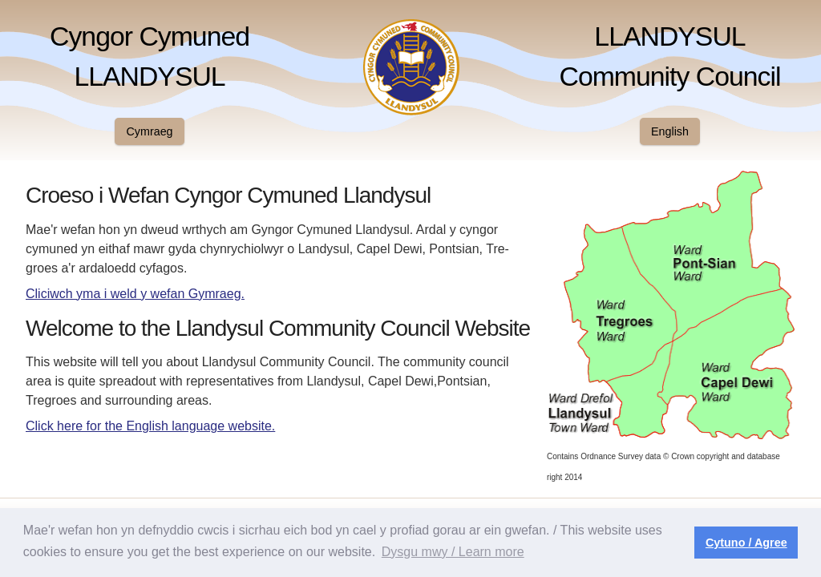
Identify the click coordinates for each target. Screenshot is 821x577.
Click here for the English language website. (150, 426)
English (670, 131)
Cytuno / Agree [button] (746, 542)
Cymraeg (150, 131)
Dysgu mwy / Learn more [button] (453, 552)
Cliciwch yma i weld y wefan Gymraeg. (135, 294)
